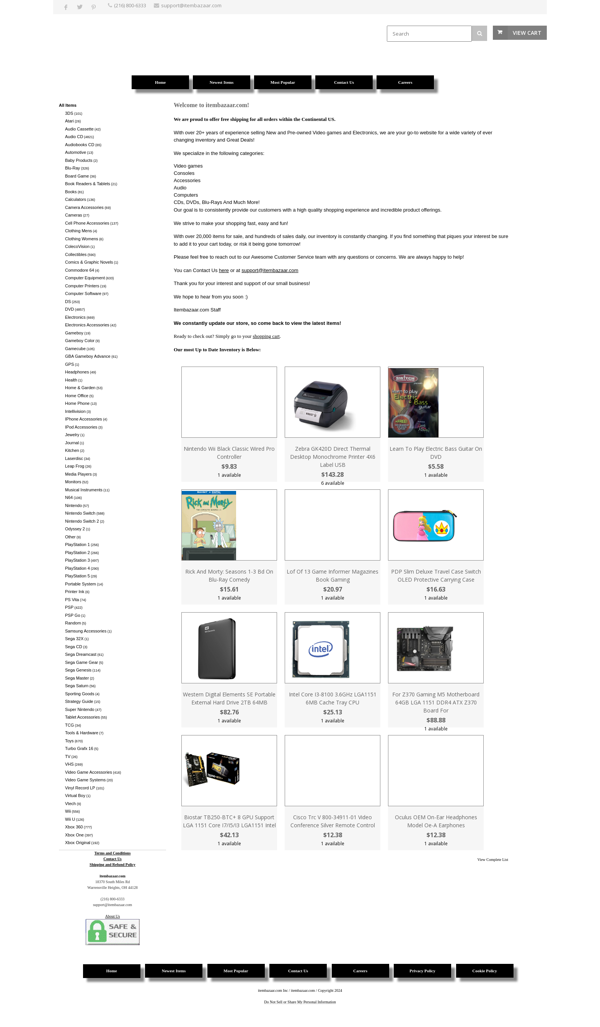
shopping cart (266, 336)
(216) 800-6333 (130, 5)
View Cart (527, 32)
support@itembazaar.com (269, 270)
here (224, 270)
